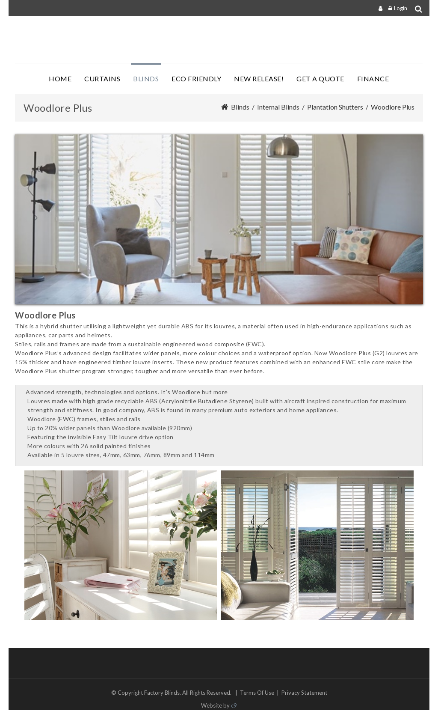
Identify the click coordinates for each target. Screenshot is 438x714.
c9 (234, 705)
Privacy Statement (304, 692)
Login (400, 8)
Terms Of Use (257, 692)
